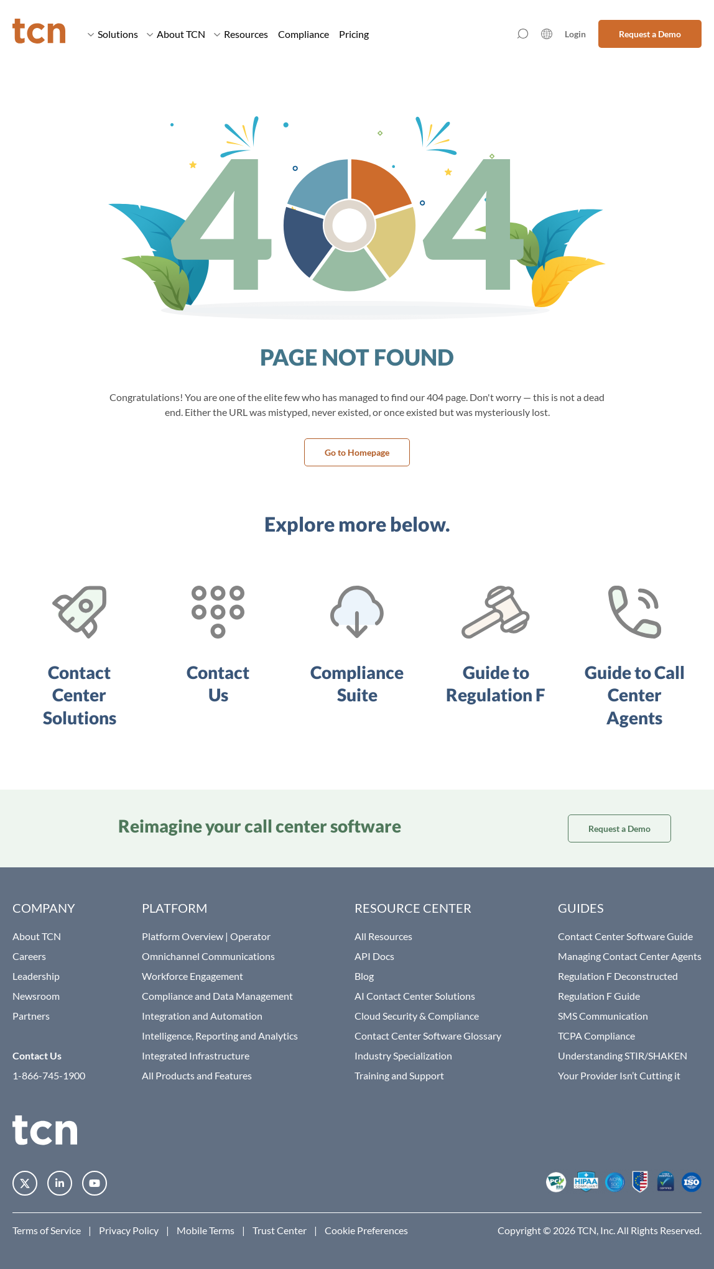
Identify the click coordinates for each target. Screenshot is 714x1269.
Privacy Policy (129, 1230)
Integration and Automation (202, 1016)
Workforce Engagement (192, 976)
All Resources (383, 936)
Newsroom (36, 996)
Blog (364, 976)
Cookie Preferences (366, 1230)
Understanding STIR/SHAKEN (622, 1055)
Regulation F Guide (599, 996)
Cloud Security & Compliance (417, 1016)
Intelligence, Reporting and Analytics (220, 1035)
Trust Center (280, 1230)
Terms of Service (46, 1230)
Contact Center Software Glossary (428, 1035)
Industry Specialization (403, 1055)
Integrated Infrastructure (195, 1055)
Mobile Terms (205, 1230)
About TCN (176, 34)
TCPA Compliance (596, 1035)
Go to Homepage (357, 452)
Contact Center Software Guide (625, 936)
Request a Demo (650, 34)
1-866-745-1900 (48, 1075)
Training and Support (399, 1075)
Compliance (303, 34)
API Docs (374, 956)
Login (575, 34)
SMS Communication (603, 1016)
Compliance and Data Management (217, 996)
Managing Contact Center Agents (630, 956)
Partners (31, 1016)
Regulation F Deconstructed (618, 976)
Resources (241, 34)
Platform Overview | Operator (206, 936)
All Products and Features (197, 1075)
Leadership (36, 976)
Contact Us (37, 1055)
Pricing (354, 34)
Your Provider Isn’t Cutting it (619, 1075)
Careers (29, 956)
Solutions (113, 34)
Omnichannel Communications (208, 956)
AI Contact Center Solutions (415, 996)
